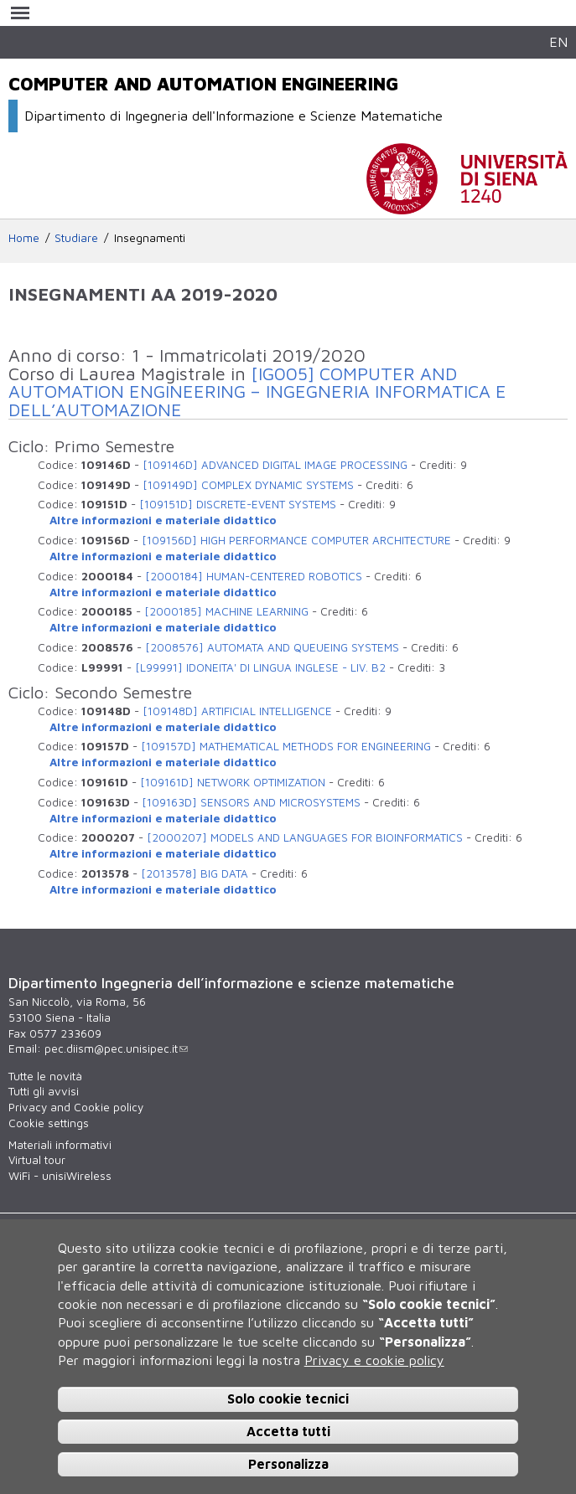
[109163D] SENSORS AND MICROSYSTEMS (251, 802)
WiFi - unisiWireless (60, 1175)
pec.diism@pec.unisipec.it (116, 1048)
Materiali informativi (60, 1144)
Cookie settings (48, 1123)
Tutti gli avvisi (43, 1091)
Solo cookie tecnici (288, 1398)
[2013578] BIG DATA (194, 873)
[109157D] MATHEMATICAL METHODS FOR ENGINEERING (286, 746)
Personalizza (288, 1463)
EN (558, 41)
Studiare (76, 238)
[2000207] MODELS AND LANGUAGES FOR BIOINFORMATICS (305, 837)
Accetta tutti (288, 1431)
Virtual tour (36, 1160)
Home (23, 238)
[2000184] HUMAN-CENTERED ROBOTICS (253, 576)
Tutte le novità (45, 1076)
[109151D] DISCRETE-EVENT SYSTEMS (237, 504)
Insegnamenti (149, 238)
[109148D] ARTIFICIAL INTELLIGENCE (237, 711)
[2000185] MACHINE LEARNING (226, 611)
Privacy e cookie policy (374, 1360)
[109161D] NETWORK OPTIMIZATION (232, 782)
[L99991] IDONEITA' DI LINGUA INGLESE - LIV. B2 (260, 667)
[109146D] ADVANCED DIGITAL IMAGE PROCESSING (275, 464)
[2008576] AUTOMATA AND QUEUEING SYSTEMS (272, 647)
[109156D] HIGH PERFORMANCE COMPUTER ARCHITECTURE (296, 540)
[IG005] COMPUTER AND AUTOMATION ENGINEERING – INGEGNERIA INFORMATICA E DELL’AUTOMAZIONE (257, 391)
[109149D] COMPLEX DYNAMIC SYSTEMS (248, 485)
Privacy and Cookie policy (75, 1107)
